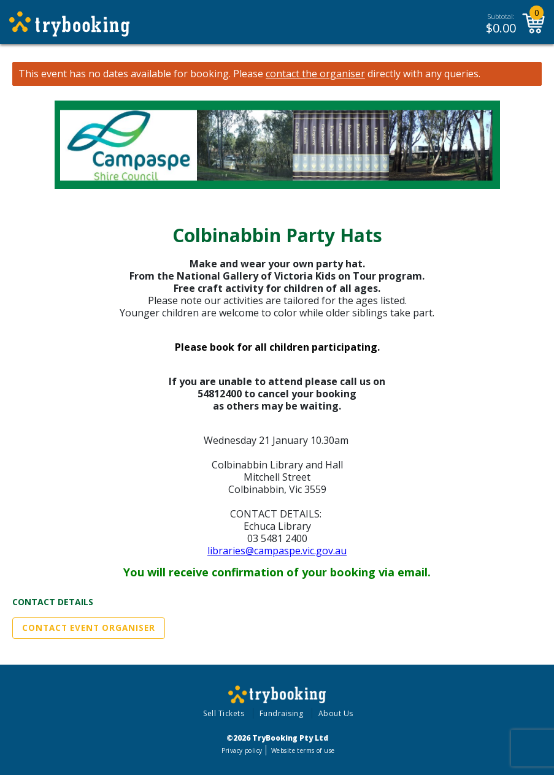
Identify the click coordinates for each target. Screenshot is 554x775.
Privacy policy (242, 750)
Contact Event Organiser (88, 627)
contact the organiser (315, 74)
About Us (335, 713)
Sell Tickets (223, 713)
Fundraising (282, 713)
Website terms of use (302, 750)
